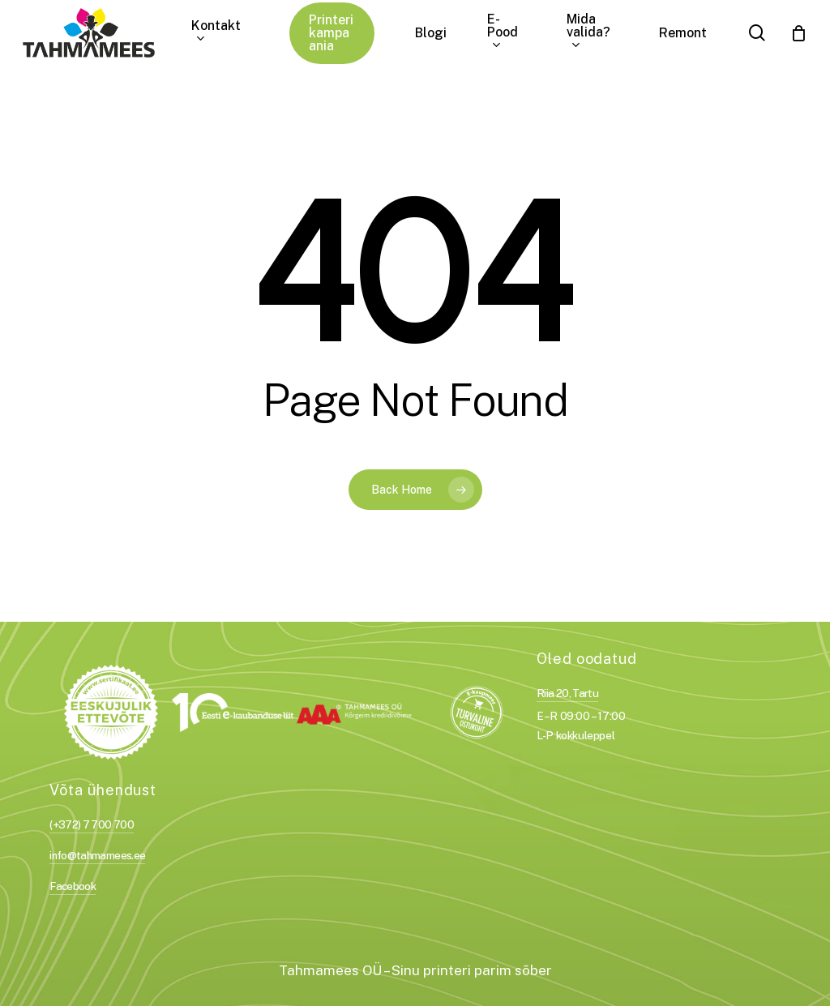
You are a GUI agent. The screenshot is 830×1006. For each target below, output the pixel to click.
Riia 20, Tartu (567, 693)
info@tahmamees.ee (97, 855)
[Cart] (798, 33)
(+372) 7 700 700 (91, 824)
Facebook (72, 886)
